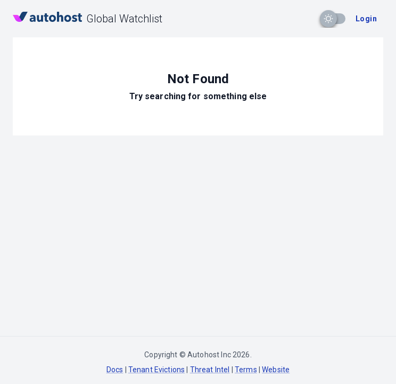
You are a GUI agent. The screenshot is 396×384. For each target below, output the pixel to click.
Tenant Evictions (156, 369)
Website (276, 369)
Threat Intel (210, 369)
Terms (246, 369)
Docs (114, 369)
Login (366, 18)
